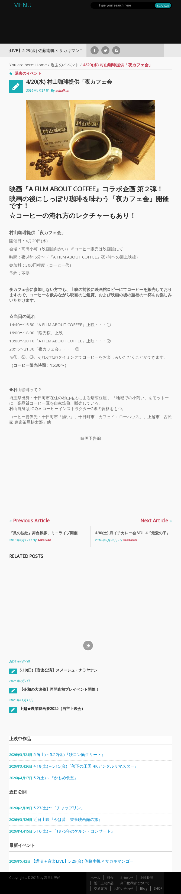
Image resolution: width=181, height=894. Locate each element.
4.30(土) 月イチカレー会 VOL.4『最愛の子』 (132, 532)
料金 (110, 877)
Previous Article (29, 520)
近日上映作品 (104, 883)
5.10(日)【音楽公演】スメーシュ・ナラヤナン (59, 670)
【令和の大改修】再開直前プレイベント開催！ (59, 689)
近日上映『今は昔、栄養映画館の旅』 (67, 819)
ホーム (95, 877)
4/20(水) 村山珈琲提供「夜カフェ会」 (71, 81)
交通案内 (100, 888)
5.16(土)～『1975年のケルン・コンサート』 (74, 831)
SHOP (158, 888)
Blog (143, 888)
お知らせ (126, 877)
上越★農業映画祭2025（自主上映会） (52, 708)
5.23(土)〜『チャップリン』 (59, 807)
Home (41, 64)
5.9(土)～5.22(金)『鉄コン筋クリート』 (69, 754)
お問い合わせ (123, 888)
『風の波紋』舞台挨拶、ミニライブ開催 (43, 532)
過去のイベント (65, 64)
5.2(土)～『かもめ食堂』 (55, 777)
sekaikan (62, 91)
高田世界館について (135, 883)
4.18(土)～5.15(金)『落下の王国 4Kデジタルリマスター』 (85, 766)
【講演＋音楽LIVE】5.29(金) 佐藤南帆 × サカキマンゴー (82, 861)
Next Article (156, 520)
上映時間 (146, 877)
